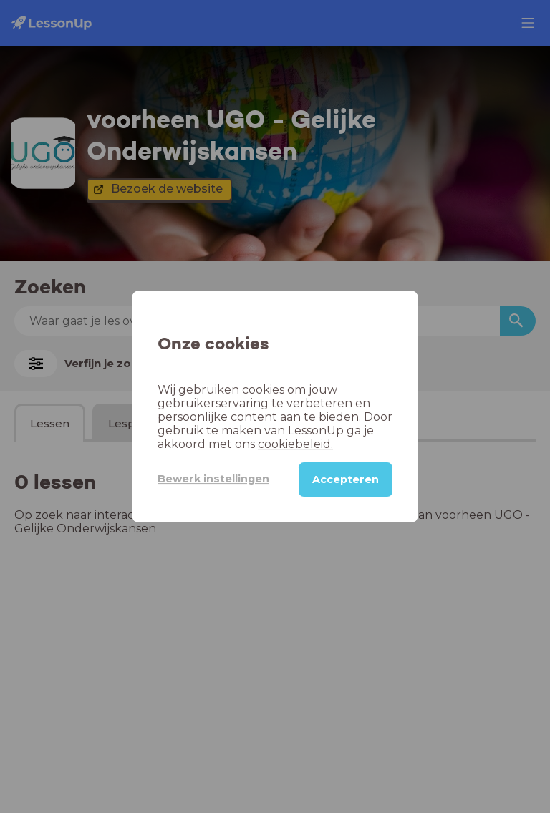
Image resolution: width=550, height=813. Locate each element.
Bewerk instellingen (213, 478)
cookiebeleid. (295, 444)
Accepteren (345, 479)
